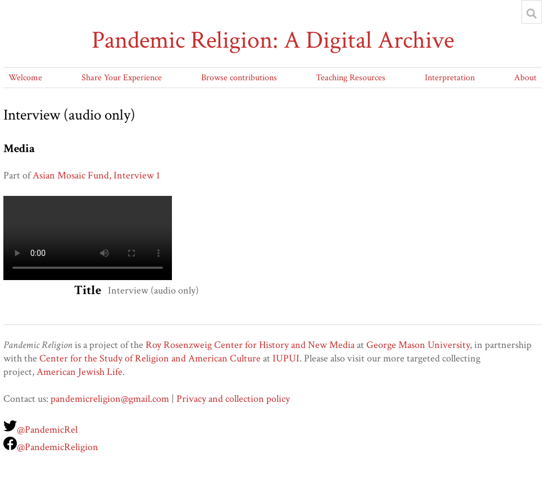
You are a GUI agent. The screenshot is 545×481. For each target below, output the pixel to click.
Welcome (25, 78)
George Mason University (418, 344)
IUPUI (285, 358)
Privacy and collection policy (233, 398)
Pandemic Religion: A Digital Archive (273, 40)
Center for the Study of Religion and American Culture (150, 358)
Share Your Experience (121, 78)
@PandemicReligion (57, 447)
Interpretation (450, 78)
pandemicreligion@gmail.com (110, 398)
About (525, 78)
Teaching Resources (350, 78)
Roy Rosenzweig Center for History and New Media (250, 344)
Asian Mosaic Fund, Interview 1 (96, 175)
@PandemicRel (47, 429)
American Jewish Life (79, 371)
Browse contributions (239, 78)
